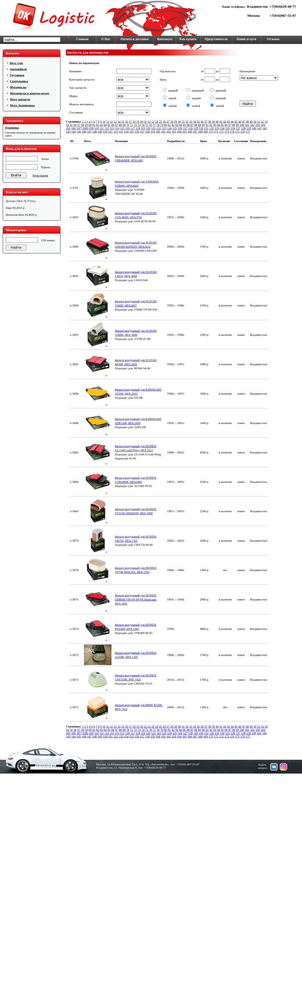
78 (158, 124)
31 (183, 121)
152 (115, 131)
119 (143, 128)
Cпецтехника (19, 81)
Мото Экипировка (22, 105)
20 (141, 121)
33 (190, 121)
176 (242, 131)
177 (248, 131)
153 (121, 131)
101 (247, 124)
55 (71, 124)
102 (252, 124)
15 (122, 121)
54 (67, 124)
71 (131, 124)
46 (239, 121)
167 (195, 131)
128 (190, 128)
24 (156, 121)
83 (176, 124)
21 (145, 121)
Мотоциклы (18, 87)
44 (232, 121)
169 (205, 131)
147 (89, 131)
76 (150, 124)
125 (174, 128)
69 (123, 124)
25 (160, 121)
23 (153, 121)
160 (158, 131)
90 (203, 124)
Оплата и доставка (135, 39)
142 (264, 128)
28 (171, 121)
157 (142, 131)
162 (168, 131)
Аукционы (12, 127)
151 (110, 131)
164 (179, 131)
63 (101, 124)
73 (139, 124)
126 (180, 128)
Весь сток (16, 63)
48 (247, 121)
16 (126, 121)
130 (201, 128)
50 (254, 121)
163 (174, 131)
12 (111, 121)
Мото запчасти (20, 99)
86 (188, 124)
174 (232, 131)
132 (211, 128)
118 (138, 128)
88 (195, 124)
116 (127, 128)
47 (243, 121)
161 (163, 131)
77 (154, 124)
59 (86, 124)
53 (266, 121)
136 (233, 128)
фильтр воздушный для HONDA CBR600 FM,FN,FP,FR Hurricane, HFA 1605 (136, 599)
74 (142, 124)
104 (263, 124)
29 (175, 121)
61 (93, 124)
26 (164, 121)
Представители (216, 39)
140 (254, 128)
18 (134, 121)
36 (201, 121)
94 (218, 124)
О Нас (105, 39)
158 (147, 131)
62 (97, 124)
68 (120, 124)
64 (105, 124)
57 (78, 124)
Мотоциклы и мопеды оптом (29, 93)
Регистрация (40, 175)
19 (137, 121)
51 (258, 121)
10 (103, 121)
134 (222, 128)
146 (84, 131)
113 (112, 128)
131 (206, 128)
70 (127, 124)
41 (220, 121)
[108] (85, 128)
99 (237, 124)
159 (152, 131)
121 (153, 128)
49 (251, 121)
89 (199, 124)
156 (137, 131)
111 (101, 128)
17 (130, 121)
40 (217, 121)
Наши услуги (246, 39)
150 (105, 131)
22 (149, 121)
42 (224, 121)
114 (117, 128)
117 (132, 128)
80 (165, 124)
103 (257, 124)
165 (184, 131)
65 (108, 124)
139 (248, 128)
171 (216, 131)
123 (164, 128)
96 (226, 124)
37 (205, 121)
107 (79, 128)
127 (185, 128)
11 (107, 121)
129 (196, 128)
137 (238, 128)
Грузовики (17, 75)
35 (198, 121)
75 (146, 124)
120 (148, 128)
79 (161, 124)
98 (233, 124)
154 (126, 131)
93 (214, 124)
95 (222, 124)
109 (91, 128)
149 (100, 131)
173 (227, 131)
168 (200, 131)
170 (211, 131)
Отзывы (273, 39)
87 (192, 124)
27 (168, 121)
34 (194, 121)
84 (180, 124)
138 (243, 128)
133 (217, 128)
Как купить (188, 39)
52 (262, 121)
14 (119, 121)
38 (209, 121)
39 (213, 121)
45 (235, 121)
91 (207, 124)
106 (73, 128)
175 (237, 131)
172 (221, 131)
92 (210, 124)
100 (242, 124)
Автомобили (18, 69)
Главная (82, 39)
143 (68, 131)
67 (116, 124)
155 (131, 131)
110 (96, 128)
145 (79, 131)
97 (229, 124)
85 (184, 124)
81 (169, 124)
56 (75, 124)
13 (115, 121)
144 (73, 131)
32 (186, 121)
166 (190, 131)
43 (228, 121)
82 (173, 124)
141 (259, 128)
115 (122, 128)
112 (107, 128)
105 (68, 128)
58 (82, 124)
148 (94, 131)
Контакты (164, 39)
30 (179, 121)
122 (158, 128)
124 (169, 128)
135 (227, 128)
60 (90, 124)
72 (135, 124)
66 (112, 124)
